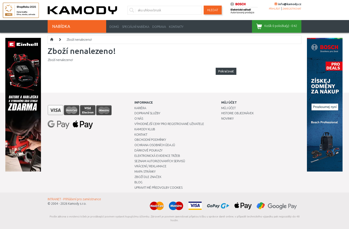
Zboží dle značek (147, 177)
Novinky (227, 118)
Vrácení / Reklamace (150, 166)
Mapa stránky (145, 171)
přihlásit (274, 8)
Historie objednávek (237, 113)
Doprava (159, 27)
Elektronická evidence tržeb (157, 155)
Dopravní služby (147, 113)
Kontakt (140, 134)
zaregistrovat (291, 8)
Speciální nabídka (135, 27)
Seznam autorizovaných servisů (159, 161)
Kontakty (176, 27)
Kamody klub (144, 129)
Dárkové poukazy (148, 150)
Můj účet (228, 108)
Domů (114, 27)
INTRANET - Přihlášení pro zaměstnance (74, 199)
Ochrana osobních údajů (154, 145)
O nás (138, 118)
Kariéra (140, 108)
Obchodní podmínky (150, 139)
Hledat (212, 10)
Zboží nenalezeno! (79, 39)
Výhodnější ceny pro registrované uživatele (169, 124)
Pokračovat (226, 71)
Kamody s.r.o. (77, 203)
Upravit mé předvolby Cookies (158, 187)
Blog (138, 182)
